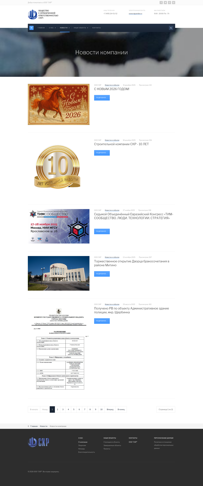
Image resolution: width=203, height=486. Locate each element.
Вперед (110, 409)
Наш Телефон (109, 10)
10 (101, 409)
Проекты (107, 449)
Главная (41, 28)
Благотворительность (86, 452)
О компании (82, 442)
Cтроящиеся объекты (112, 442)
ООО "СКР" (133, 442)
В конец (121, 409)
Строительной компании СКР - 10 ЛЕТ (121, 144)
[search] (171, 28)
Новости (65, 28)
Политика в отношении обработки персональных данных (163, 445)
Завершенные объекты (112, 445)
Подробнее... (102, 97)
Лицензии (82, 445)
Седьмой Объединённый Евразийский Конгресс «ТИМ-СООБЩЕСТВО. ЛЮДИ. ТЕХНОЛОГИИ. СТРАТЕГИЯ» (133, 216)
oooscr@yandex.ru (135, 14)
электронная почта (137, 10)
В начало (34, 409)
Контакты (96, 28)
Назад (45, 409)
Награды (81, 449)
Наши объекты (81, 28)
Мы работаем (159, 10)
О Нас (52, 28)
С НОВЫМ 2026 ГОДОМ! (111, 89)
